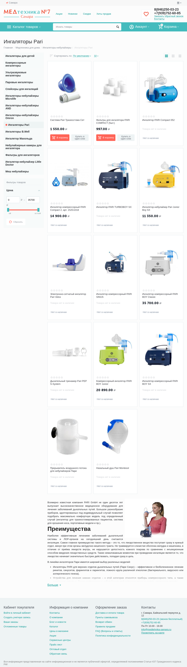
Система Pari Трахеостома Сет (67, 120)
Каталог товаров (25, 26)
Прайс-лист (55, 644)
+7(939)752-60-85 (167, 13)
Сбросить (16, 222)
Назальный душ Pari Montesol (112, 468)
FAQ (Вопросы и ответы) (108, 631)
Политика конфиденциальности (112, 635)
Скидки (87, 13)
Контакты (159, 19)
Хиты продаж (104, 13)
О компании (56, 617)
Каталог (53, 626)
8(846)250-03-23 (166, 9)
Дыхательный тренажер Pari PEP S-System (68, 382)
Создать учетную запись (17, 617)
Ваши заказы (11, 622)
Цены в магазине (58, 631)
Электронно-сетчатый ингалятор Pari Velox (68, 295)
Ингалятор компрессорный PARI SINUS (114, 295)
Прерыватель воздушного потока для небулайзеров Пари (68, 469)
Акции (59, 13)
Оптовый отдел (57, 649)
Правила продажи (105, 626)
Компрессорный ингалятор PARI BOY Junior (114, 382)
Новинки (72, 13)
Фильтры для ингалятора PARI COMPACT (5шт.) (113, 121)
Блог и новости (57, 622)
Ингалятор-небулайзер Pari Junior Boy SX (160, 208)
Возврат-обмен (103, 622)
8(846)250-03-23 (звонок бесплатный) (161, 619)
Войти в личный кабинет (17, 612)
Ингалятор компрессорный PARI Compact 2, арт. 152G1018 (68, 208)
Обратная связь (58, 653)
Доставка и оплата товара (109, 612)
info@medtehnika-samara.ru (156, 629)
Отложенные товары (15, 626)
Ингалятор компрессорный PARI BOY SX (160, 382)
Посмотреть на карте (153, 632)
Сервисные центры (60, 640)
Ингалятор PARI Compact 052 (158, 120)
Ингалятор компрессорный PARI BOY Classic (160, 295)
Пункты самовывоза (106, 617)
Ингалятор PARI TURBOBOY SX (113, 207)
